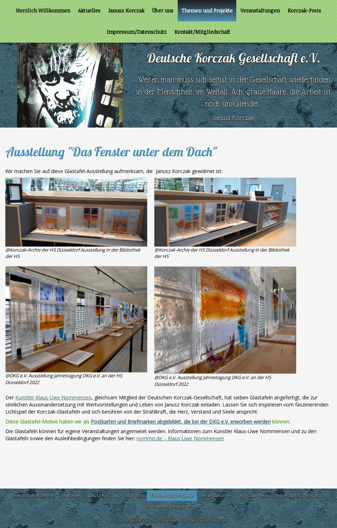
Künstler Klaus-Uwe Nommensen (53, 397)
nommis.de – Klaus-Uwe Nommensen (180, 438)
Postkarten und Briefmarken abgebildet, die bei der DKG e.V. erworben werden (181, 421)
